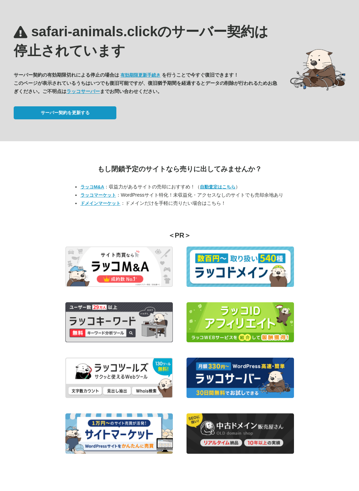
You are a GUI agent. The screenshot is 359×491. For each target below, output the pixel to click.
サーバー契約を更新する (65, 112)
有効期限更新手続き (140, 75)
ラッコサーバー (83, 91)
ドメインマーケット (100, 203)
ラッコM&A (92, 186)
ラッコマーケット (98, 195)
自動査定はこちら (217, 186)
